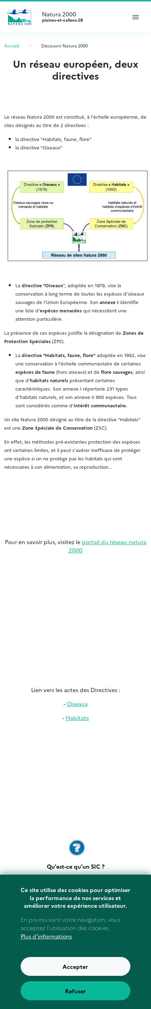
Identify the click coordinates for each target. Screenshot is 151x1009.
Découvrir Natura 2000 (64, 46)
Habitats (77, 717)
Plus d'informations (46, 943)
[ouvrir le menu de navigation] (135, 17)
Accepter (75, 973)
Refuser (75, 998)
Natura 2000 (81, 17)
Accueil (11, 46)
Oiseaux (77, 703)
